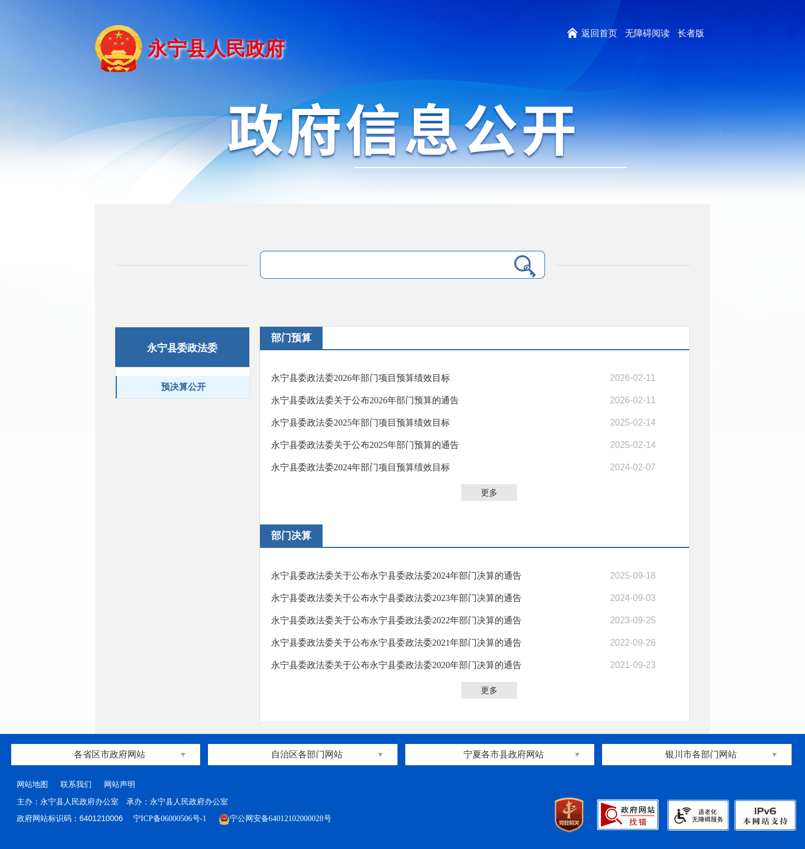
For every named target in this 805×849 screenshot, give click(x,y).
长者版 (691, 33)
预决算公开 (183, 387)
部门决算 (291, 535)
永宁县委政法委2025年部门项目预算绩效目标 (360, 422)
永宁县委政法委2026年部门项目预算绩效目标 (360, 378)
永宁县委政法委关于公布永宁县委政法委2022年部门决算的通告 (396, 620)
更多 (489, 492)
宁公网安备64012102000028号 (275, 818)
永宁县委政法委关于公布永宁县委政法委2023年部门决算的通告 (396, 598)
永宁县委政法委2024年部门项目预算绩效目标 (360, 467)
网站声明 (119, 784)
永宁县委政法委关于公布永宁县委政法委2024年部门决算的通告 (396, 575)
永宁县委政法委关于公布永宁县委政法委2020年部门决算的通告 (396, 665)
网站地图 (32, 784)
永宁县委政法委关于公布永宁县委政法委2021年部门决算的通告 (396, 642)
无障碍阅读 (647, 33)
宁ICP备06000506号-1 (171, 818)
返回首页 (599, 33)
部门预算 (291, 338)
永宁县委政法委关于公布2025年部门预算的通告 (365, 445)
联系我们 (76, 784)
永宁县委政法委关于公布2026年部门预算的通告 (365, 400)
